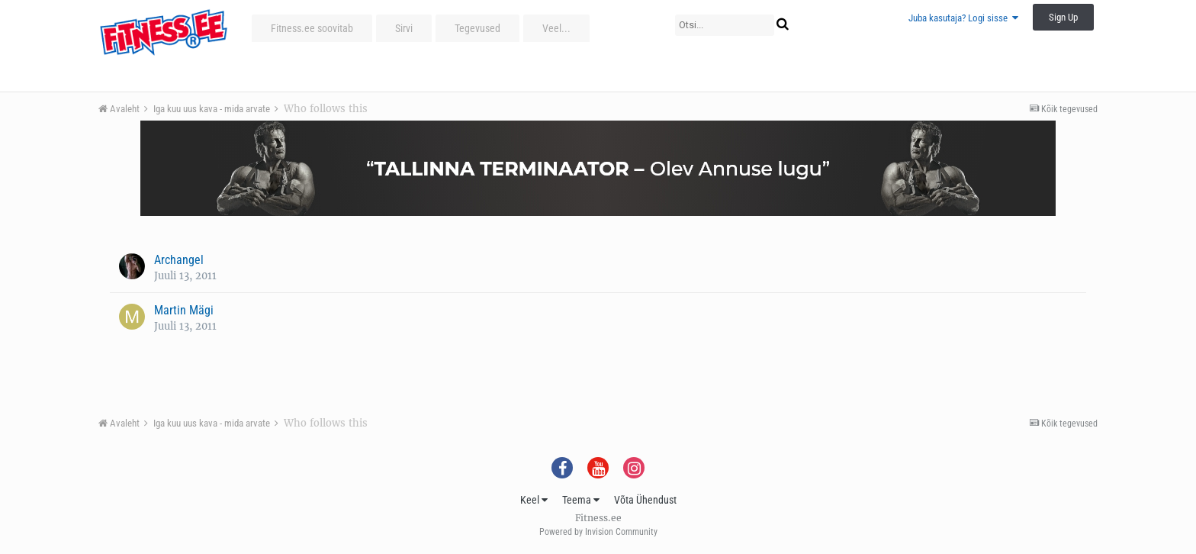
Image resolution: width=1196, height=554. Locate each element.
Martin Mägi (184, 310)
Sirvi (404, 28)
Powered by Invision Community (598, 532)
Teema (581, 500)
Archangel (179, 260)
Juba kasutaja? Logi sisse (963, 18)
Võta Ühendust (645, 500)
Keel (534, 500)
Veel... (556, 28)
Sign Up (1063, 17)
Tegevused (477, 28)
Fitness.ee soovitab (312, 28)
